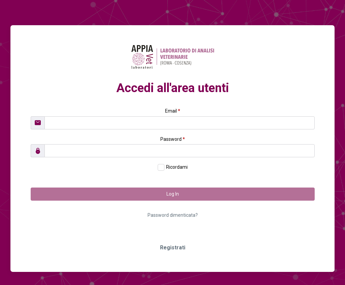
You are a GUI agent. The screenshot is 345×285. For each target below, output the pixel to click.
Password (172, 139)
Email (172, 111)
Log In (172, 194)
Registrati (172, 247)
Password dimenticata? (173, 215)
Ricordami (177, 167)
